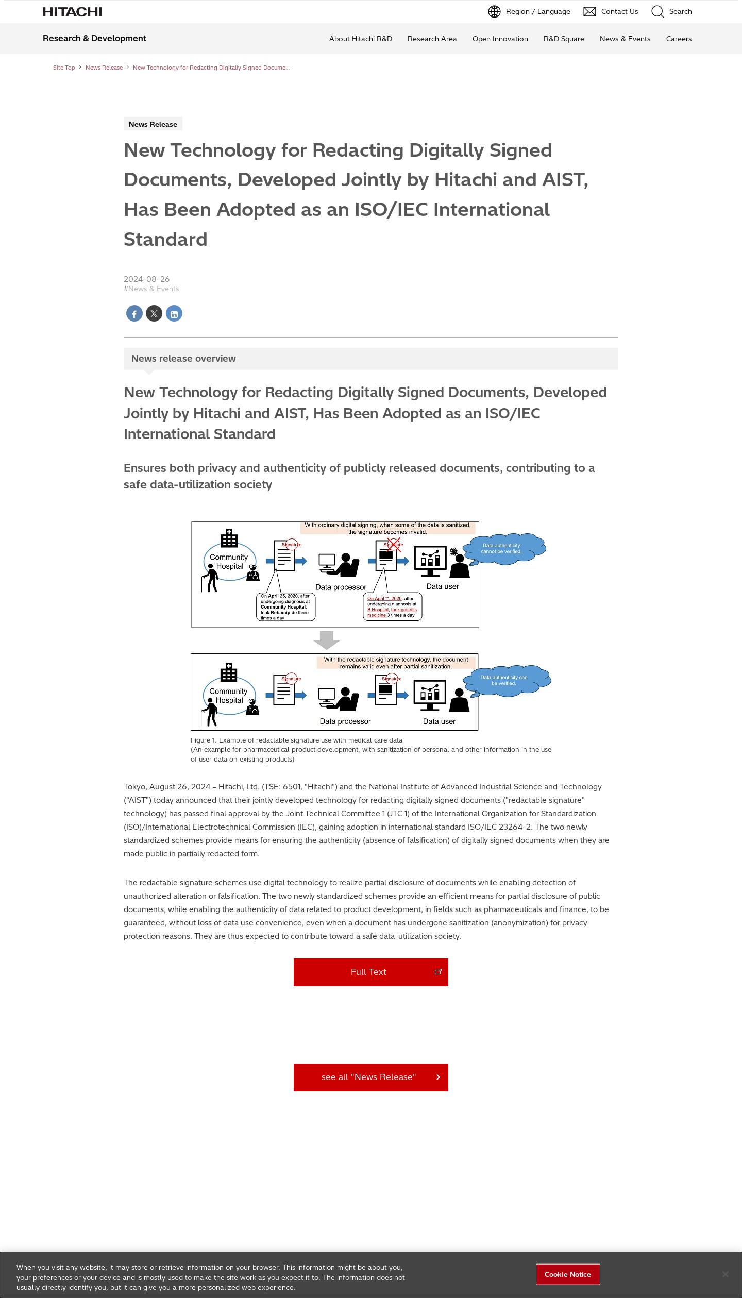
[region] (371, 1275)
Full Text (368, 972)
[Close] (725, 1274)
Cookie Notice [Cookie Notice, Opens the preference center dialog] (568, 1274)
